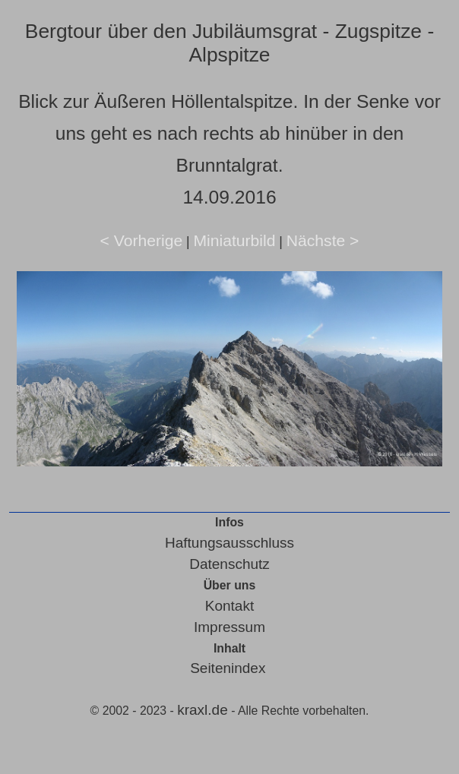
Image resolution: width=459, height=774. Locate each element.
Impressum (229, 627)
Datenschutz (229, 564)
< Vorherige (141, 240)
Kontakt (229, 606)
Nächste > (322, 240)
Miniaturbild (234, 240)
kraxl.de (202, 710)
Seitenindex (227, 668)
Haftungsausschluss (229, 543)
